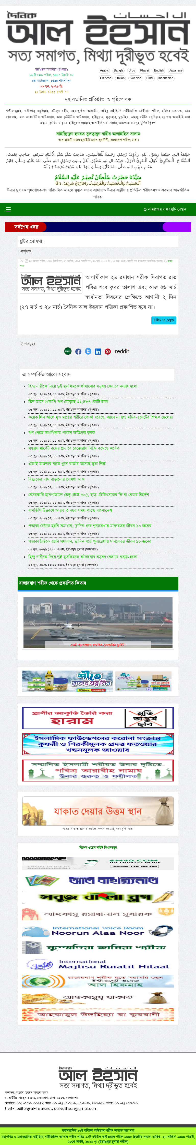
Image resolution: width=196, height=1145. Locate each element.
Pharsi (144, 71)
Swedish (135, 78)
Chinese (105, 78)
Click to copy (164, 320)
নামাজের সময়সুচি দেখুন (165, 209)
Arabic (104, 71)
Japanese (175, 71)
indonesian (165, 78)
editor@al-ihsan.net (34, 1108)
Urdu (131, 71)
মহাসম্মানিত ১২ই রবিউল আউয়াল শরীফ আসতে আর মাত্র (98, 1136)
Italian (120, 78)
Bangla (118, 71)
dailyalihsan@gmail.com (75, 1108)
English (159, 71)
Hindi (149, 78)
